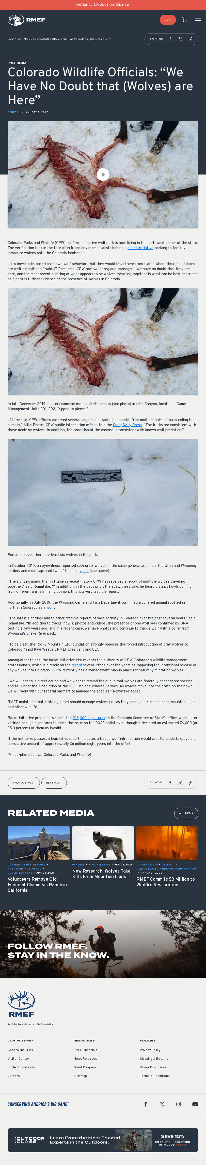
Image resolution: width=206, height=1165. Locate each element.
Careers (14, 1076)
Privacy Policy (150, 1050)
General (14, 112)
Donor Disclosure (153, 1068)
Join (168, 20)
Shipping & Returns (154, 1059)
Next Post (54, 783)
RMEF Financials (85, 1050)
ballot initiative (140, 248)
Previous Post (23, 783)
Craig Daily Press (127, 425)
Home (11, 39)
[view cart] (184, 20)
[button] (170, 39)
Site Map (80, 1076)
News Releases (85, 1059)
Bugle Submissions (22, 1068)
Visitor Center (18, 1059)
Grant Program (85, 1068)
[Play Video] (103, 174)
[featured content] (103, 1140)
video (84, 571)
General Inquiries (20, 1050)
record (77, 665)
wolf (50, 607)
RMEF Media (23, 39)
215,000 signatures (89, 718)
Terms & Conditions (155, 1076)
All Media (186, 813)
